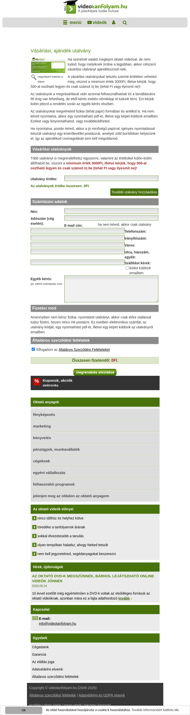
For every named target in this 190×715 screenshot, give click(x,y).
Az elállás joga (43, 662)
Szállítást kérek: (138, 263)
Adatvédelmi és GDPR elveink (101, 695)
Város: (130, 245)
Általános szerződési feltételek (55, 677)
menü (74, 22)
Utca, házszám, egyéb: (137, 254)
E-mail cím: (73, 225)
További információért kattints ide (155, 710)
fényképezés (44, 414)
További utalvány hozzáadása (134, 192)
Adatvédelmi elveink (47, 669)
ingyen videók (73, 705)
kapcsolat (104, 705)
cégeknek (41, 461)
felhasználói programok (54, 484)
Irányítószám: (136, 238)
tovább (124, 598)
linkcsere (90, 705)
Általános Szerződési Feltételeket (84, 350)
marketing (42, 426)
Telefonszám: (135, 231)
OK (24, 710)
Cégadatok (40, 647)
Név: (34, 212)
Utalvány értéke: (44, 179)
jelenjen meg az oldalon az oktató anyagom (71, 496)
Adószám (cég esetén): (42, 221)
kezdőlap (35, 705)
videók (100, 22)
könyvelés (42, 438)
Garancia (39, 654)
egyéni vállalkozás (49, 472)
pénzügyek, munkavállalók (56, 449)
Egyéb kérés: (47, 281)
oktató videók (52, 705)
